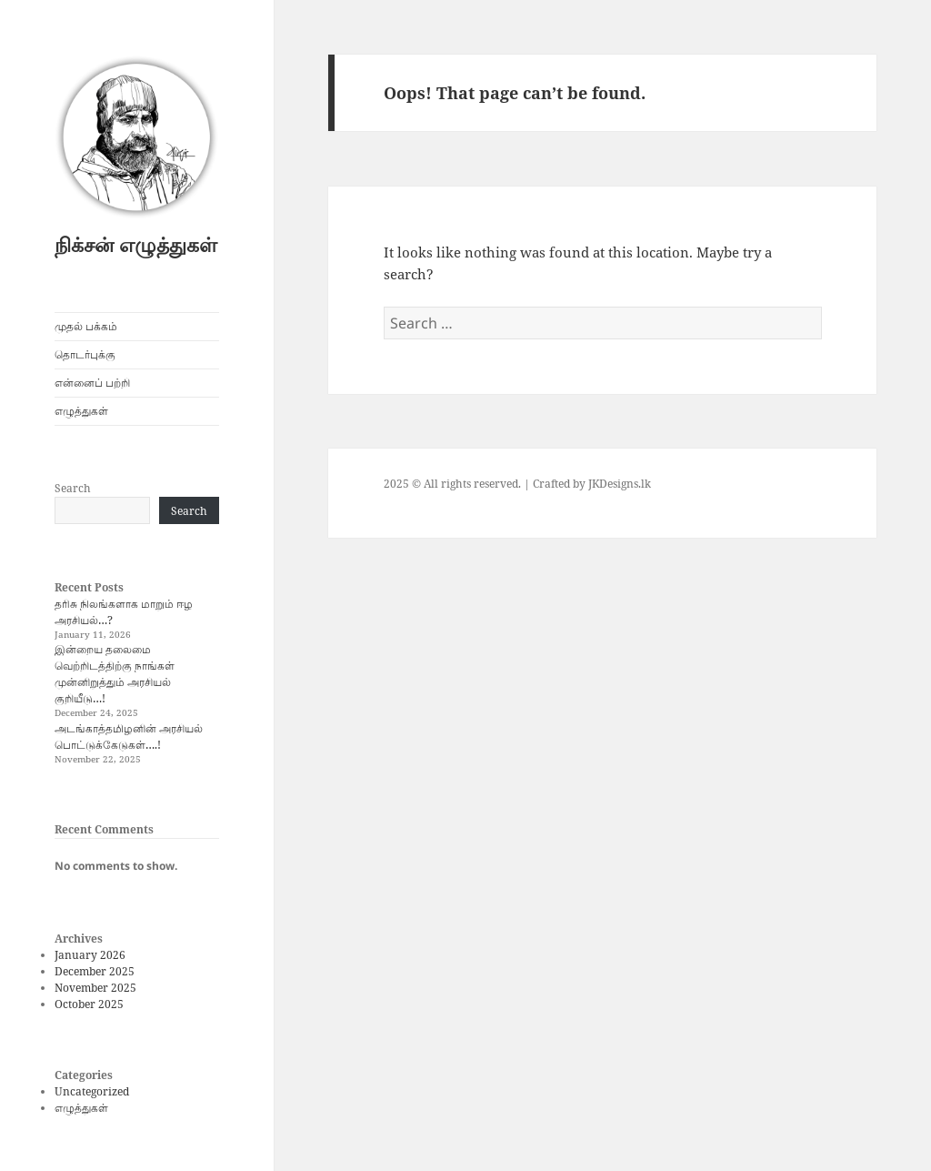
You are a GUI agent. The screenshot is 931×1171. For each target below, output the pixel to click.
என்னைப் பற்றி (92, 382)
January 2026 (90, 955)
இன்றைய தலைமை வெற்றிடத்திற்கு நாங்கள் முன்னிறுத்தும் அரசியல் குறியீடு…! (115, 673)
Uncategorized (92, 1091)
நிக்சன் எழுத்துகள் (136, 243)
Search (73, 488)
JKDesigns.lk (619, 483)
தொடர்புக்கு (85, 354)
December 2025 (95, 971)
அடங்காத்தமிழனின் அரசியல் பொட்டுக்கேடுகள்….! (129, 736)
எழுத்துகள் (81, 411)
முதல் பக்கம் (86, 326)
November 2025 (95, 987)
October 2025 (89, 1004)
